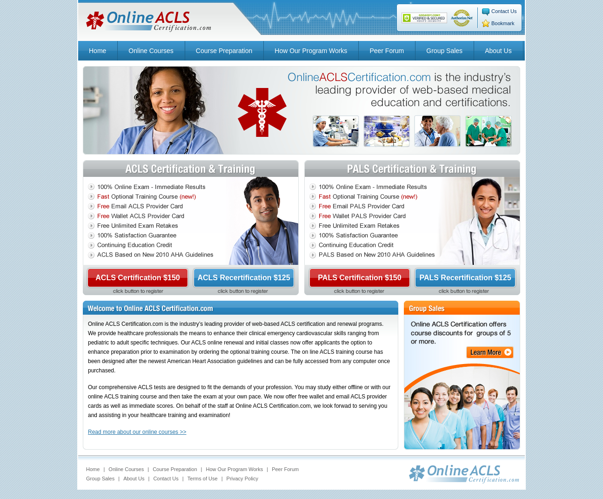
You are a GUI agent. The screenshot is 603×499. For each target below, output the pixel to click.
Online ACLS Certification (149, 22)
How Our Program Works (311, 50)
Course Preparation (224, 50)
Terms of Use (203, 478)
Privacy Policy (242, 478)
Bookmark (503, 23)
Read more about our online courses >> (137, 432)
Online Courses (151, 50)
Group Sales (444, 50)
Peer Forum (386, 50)
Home (97, 50)
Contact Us (503, 11)
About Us (498, 50)
